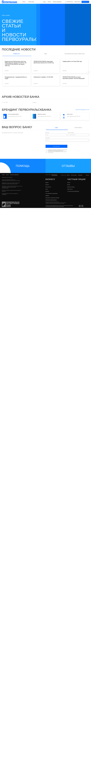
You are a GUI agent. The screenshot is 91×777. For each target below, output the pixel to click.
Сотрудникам (80, 175)
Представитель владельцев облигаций (52, 197)
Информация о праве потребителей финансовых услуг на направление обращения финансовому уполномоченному (12, 187)
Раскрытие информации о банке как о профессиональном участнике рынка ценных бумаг (11, 180)
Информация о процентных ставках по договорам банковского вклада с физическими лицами (10, 183)
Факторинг (47, 191)
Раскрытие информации (57, 1)
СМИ (56, 127)
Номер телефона (71, 132)
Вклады (68, 184)
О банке (44, 1)
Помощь (15, 167)
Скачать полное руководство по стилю (82, 109)
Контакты (49, 1)
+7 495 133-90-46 (54, 175)
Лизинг (47, 189)
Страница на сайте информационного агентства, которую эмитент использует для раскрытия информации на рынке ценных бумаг (59, 206)
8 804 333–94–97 (70, 1)
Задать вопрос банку (56, 146)
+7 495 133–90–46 (77, 1)
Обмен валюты (70, 189)
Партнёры (78, 127)
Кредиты (47, 182)
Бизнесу (68, 175)
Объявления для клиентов (75, 53)
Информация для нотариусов (7, 177)
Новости (16, 53)
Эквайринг (47, 195)
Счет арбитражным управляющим (52, 193)
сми (45, 53)
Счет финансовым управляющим (73, 191)
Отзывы (68, 165)
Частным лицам (74, 175)
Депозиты (47, 184)
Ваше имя (47, 132)
